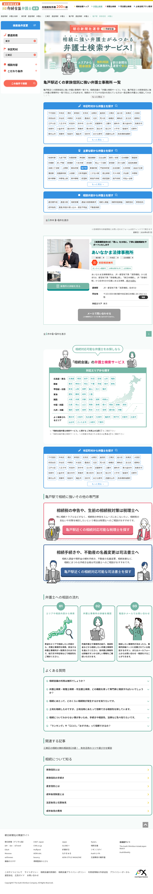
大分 (97, 409)
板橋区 (111, 118)
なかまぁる (66, 853)
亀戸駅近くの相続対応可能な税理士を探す (98, 529)
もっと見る (97, 139)
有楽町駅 (52, 157)
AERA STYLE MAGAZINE (72, 857)
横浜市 (71, 417)
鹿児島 (112, 409)
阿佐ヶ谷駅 (127, 178)
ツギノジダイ (96, 849)
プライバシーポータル (120, 872)
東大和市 (90, 128)
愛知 (70, 394)
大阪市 (80, 417)
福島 (113, 378)
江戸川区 (52, 123)
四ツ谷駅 (121, 162)
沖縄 (119, 409)
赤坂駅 (89, 162)
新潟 (70, 389)
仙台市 (71, 422)
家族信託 (139, 202)
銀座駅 (134, 157)
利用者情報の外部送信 (98, 872)
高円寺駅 (116, 178)
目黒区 (128, 113)
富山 (91, 389)
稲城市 (125, 128)
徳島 (111, 404)
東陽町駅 (93, 168)
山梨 (77, 389)
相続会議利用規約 (48, 872)
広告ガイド (20, 875)
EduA (7, 849)
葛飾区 (137, 118)
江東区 (111, 113)
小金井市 (60, 128)
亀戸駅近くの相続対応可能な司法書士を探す (97, 571)
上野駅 (65, 168)
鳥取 (91, 404)
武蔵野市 (98, 123)
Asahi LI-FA (95, 853)
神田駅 (82, 157)
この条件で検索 (19, 83)
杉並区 (78, 118)
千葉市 (101, 422)
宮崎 (104, 409)
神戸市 (116, 417)
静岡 (77, 394)
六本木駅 (79, 162)
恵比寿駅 (106, 173)
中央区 (61, 113)
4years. (94, 841)
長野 (84, 389)
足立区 (128, 118)
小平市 (117, 128)
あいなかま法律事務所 (112, 252)
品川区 (120, 113)
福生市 (78, 133)
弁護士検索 (97, 6)
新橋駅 (70, 162)
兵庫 (77, 399)
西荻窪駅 (106, 178)
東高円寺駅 (94, 178)
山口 (84, 404)
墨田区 (102, 113)
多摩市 (51, 128)
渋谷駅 (126, 173)
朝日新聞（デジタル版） (15, 841)
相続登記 (129, 202)
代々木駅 (116, 173)
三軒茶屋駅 (82, 173)
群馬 (113, 383)
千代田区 (52, 113)
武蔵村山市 (110, 133)
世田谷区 (52, 118)
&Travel (18, 845)
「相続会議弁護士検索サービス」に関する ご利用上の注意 (77, 430)
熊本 (91, 409)
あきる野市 (97, 133)
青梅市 (80, 128)
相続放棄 (74, 202)
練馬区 (120, 118)
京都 (84, 399)
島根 (97, 404)
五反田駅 (116, 168)
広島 (70, 404)
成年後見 (52, 207)
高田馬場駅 (132, 162)
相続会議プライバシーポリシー (72, 872)
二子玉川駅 (94, 173)
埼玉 (86, 383)
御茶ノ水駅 (113, 157)
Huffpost (37, 849)
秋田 (92, 378)
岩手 (86, 378)
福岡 (70, 409)
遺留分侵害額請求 (88, 202)
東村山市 (52, 133)
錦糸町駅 (74, 168)
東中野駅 (74, 178)
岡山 (77, 404)
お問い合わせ (33, 875)
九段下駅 (62, 157)
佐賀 (77, 409)
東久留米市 (127, 123)
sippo (64, 841)
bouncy (36, 857)
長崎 (84, 409)
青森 (79, 378)
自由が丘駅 (138, 168)
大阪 (70, 399)
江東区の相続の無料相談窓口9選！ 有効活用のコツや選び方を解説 (77, 748)
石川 (97, 389)
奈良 (91, 399)
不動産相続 (94, 207)
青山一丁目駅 (100, 162)
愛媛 (118, 404)
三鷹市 (108, 123)
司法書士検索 (125, 6)
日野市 (134, 128)
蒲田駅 (51, 173)
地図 (143, 297)
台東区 (94, 113)
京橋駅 (51, 162)
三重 (91, 394)
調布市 (117, 123)
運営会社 (9, 875)
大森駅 (72, 173)
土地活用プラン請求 (144, 6)
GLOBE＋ (66, 845)
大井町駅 (126, 168)
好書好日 (65, 849)
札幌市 (99, 417)
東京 (70, 383)
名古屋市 (89, 417)
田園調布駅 (61, 173)
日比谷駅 (102, 157)
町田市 (72, 123)
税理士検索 (111, 6)
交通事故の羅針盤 (98, 857)
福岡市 (107, 417)
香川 (104, 404)
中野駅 (134, 173)
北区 (95, 118)
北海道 (71, 378)
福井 (104, 389)
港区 (69, 113)
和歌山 (105, 399)
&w (11, 845)
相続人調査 (103, 202)
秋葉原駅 (72, 157)
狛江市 (108, 128)
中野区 (70, 118)
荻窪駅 (84, 178)
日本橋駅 (125, 157)
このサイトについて (13, 872)
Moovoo (8, 853)
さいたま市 (81, 422)
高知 (124, 404)
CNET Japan (38, 841)
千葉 (92, 383)
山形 (106, 378)
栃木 (106, 383)
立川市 (89, 123)
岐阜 (84, 394)
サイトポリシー (31, 872)
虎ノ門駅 (60, 162)
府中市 (80, 123)
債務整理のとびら (40, 861)
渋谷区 (61, 118)
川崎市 (92, 422)
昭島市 (70, 133)
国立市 (99, 128)
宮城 (99, 378)
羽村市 (87, 133)
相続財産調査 (117, 202)
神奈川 (78, 383)
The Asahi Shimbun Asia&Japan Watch (133, 847)
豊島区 (87, 118)
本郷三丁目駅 (53, 168)
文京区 (85, 113)
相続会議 (94, 845)
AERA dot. (37, 853)
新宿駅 (112, 162)
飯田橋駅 (92, 157)
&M (6, 845)
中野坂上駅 (63, 178)
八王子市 (62, 123)
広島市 (133, 417)
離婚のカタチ (10, 861)
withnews (9, 857)
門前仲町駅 (104, 168)
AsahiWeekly (125, 852)
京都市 (125, 417)
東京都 (98, 257)
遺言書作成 (53, 202)
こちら (107, 434)
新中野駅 (52, 178)
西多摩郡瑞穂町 (124, 133)
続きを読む (131, 280)
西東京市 (138, 123)
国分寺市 (71, 128)
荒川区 (102, 118)
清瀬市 (61, 133)
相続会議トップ (82, 6)
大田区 (137, 113)
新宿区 (77, 113)
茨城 (99, 383)
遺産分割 (64, 202)
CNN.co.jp (37, 845)
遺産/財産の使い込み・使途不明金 (73, 207)
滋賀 (97, 399)
